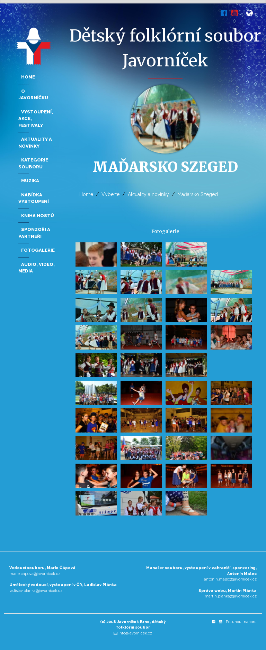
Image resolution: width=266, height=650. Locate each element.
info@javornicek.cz (135, 633)
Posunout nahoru (241, 622)
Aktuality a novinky (148, 194)
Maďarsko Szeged (197, 194)
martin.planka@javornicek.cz (231, 596)
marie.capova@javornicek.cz (34, 574)
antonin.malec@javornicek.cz (230, 579)
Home (86, 194)
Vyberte (110, 194)
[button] (251, 14)
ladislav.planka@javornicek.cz (35, 590)
